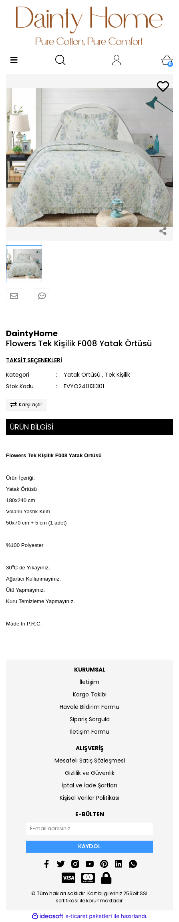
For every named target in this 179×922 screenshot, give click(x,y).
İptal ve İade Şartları (89, 785)
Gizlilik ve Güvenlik (90, 773)
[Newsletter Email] (89, 829)
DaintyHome (32, 333)
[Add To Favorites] (163, 87)
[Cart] (167, 60)
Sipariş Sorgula (90, 719)
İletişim (89, 682)
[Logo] (89, 26)
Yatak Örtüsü (82, 375)
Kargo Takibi (90, 694)
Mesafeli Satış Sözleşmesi (89, 761)
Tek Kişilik (117, 375)
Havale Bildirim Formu (89, 707)
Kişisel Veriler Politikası (89, 798)
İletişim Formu (89, 732)
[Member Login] (116, 60)
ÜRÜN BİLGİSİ (31, 427)
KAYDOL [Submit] (89, 846)
